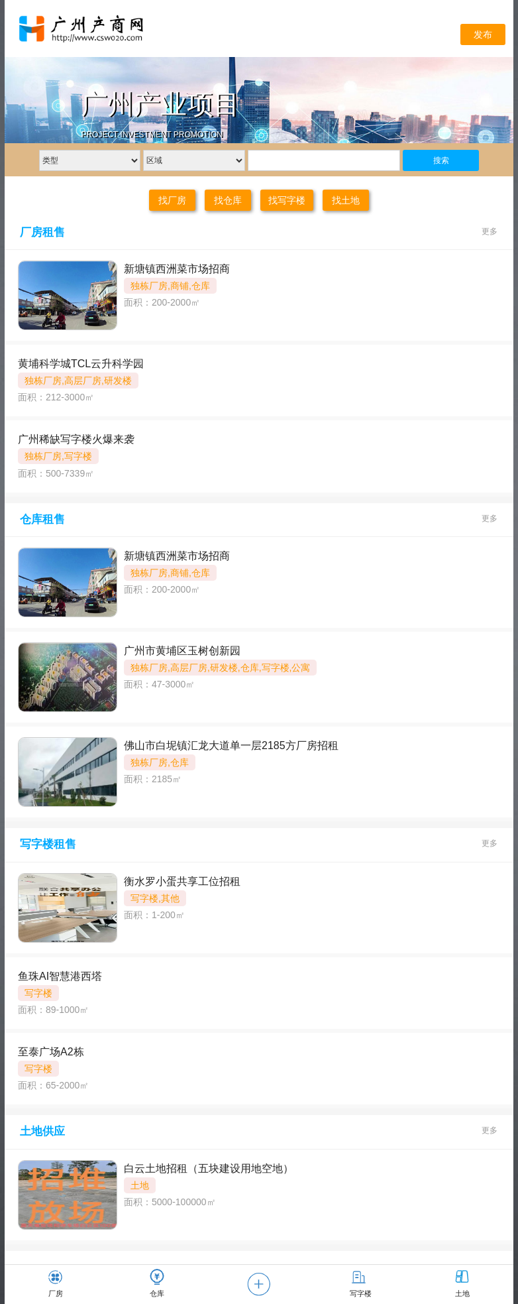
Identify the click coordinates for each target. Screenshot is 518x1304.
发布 (483, 34)
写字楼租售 (48, 844)
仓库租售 (42, 519)
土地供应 (42, 1131)
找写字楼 (286, 200)
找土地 (346, 200)
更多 (489, 231)
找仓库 (228, 200)
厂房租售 (42, 232)
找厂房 (172, 200)
